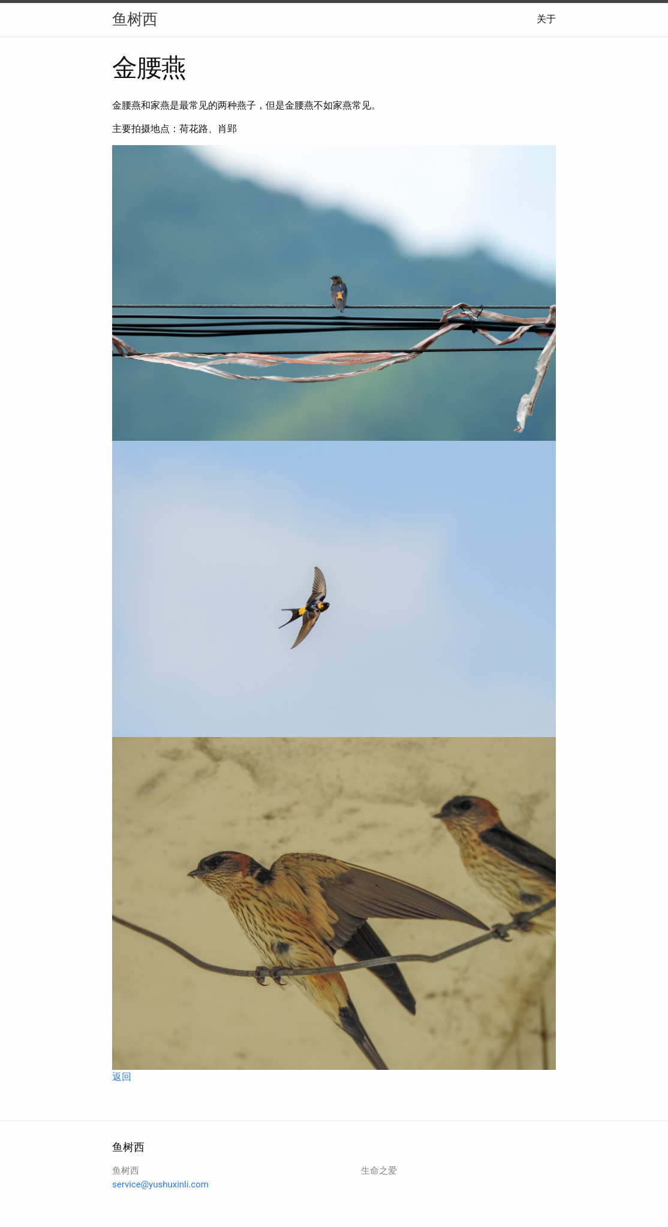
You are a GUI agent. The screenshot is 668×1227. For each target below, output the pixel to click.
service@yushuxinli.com (160, 1184)
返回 (121, 1076)
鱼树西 (134, 19)
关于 (546, 19)
